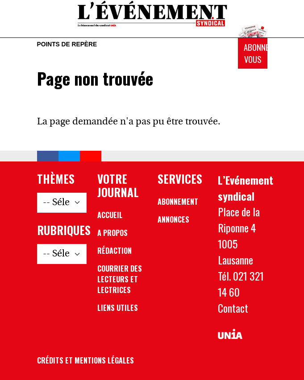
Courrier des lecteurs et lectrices (119, 279)
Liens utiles (117, 307)
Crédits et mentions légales (85, 360)
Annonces (173, 219)
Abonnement (178, 201)
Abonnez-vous (255, 53)
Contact (233, 308)
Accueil (110, 215)
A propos (112, 232)
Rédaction (114, 250)
